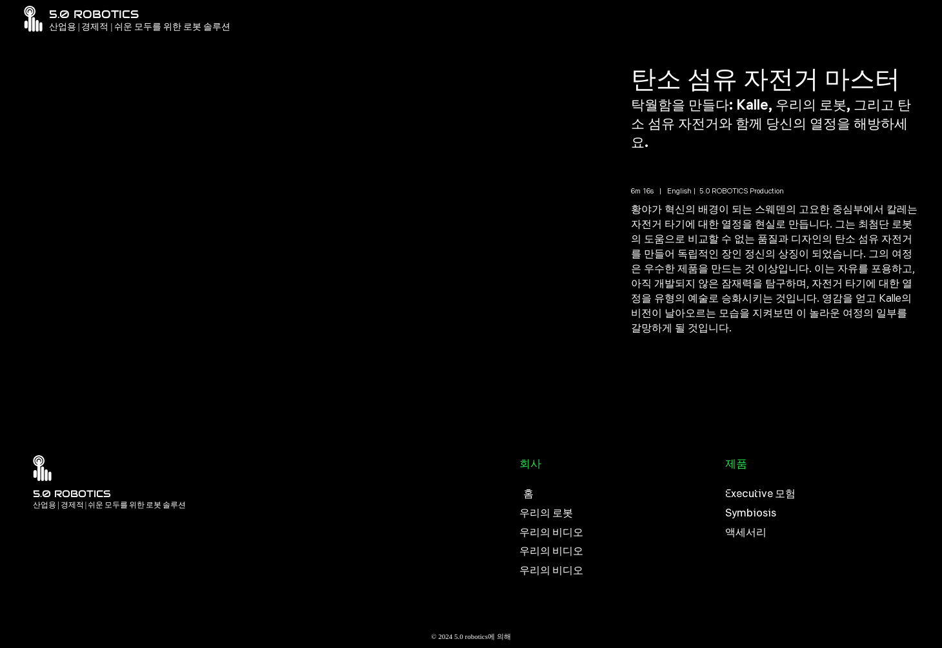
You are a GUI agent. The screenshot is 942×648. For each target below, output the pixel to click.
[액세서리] (821, 532)
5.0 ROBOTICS (72, 493)
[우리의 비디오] (615, 532)
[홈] (615, 494)
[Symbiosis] (821, 513)
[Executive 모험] (821, 494)
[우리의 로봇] (615, 513)
